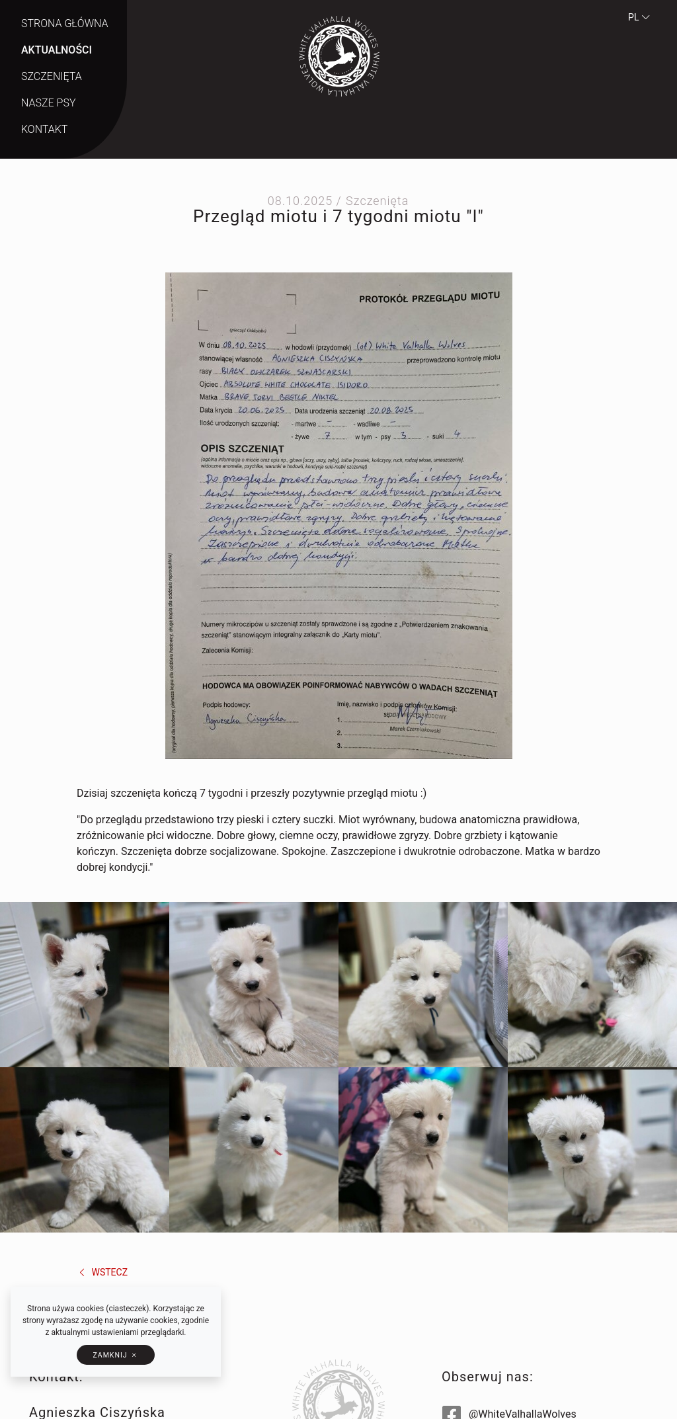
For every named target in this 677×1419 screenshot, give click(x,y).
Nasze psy (48, 103)
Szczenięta (51, 76)
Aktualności (56, 50)
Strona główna (64, 23)
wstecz (102, 1272)
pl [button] (639, 17)
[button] (115, 1355)
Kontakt (44, 129)
